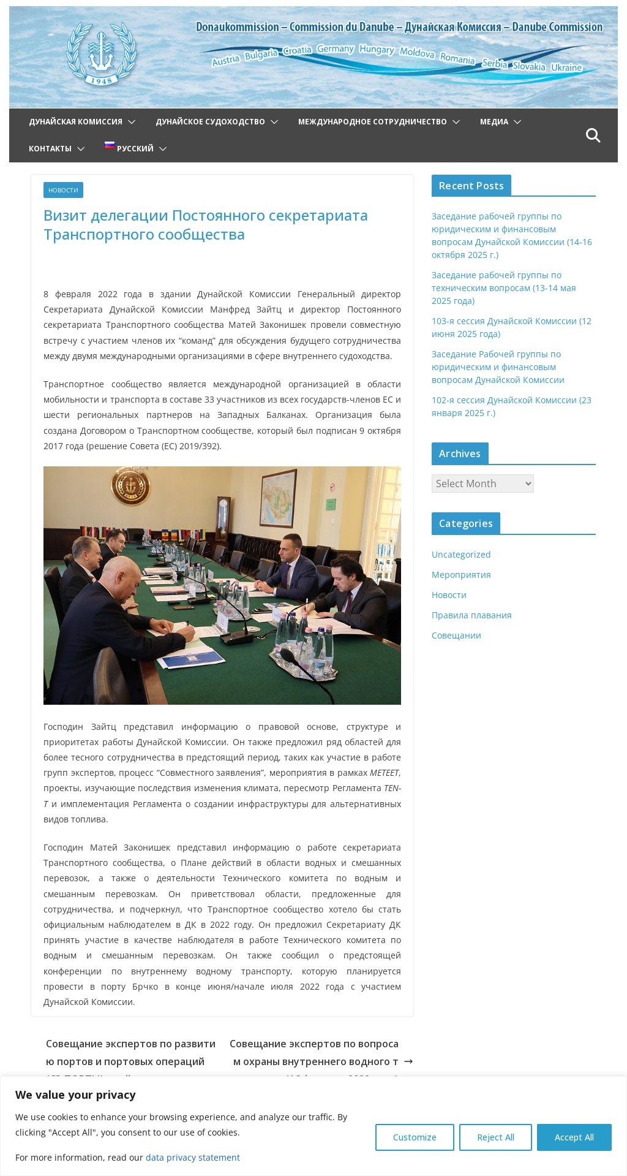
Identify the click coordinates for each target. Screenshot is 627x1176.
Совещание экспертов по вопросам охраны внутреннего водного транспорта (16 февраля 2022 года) (321, 1046)
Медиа (494, 121)
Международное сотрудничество (372, 121)
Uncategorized (460, 554)
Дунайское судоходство (210, 121)
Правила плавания (471, 615)
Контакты (50, 148)
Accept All (574, 1137)
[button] (129, 122)
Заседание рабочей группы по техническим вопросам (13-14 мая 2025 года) (503, 287)
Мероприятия (461, 574)
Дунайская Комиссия (75, 121)
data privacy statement (188, 1157)
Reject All (495, 1137)
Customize (415, 1137)
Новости (63, 190)
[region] (313, 1126)
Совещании (456, 635)
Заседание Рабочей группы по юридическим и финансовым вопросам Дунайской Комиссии (497, 366)
